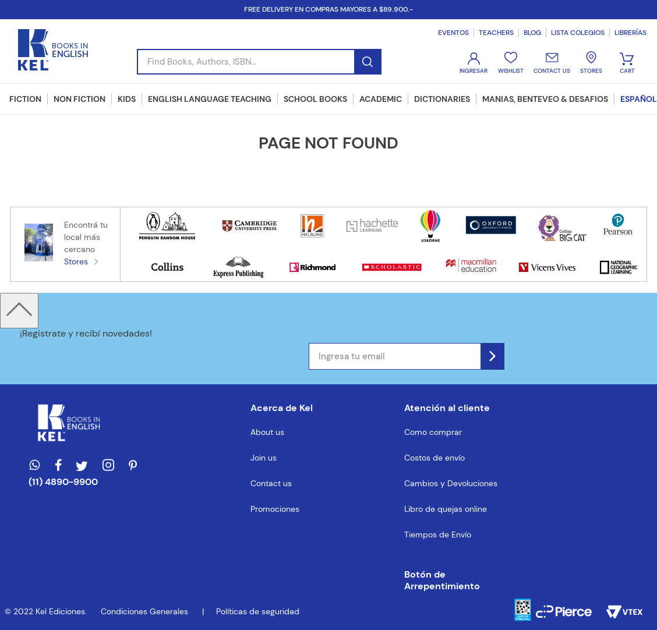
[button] (450, 580)
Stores (76, 261)
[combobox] (259, 62)
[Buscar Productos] (367, 61)
